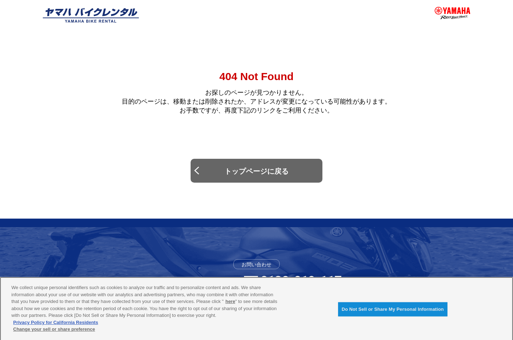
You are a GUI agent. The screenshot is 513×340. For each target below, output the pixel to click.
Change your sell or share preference (54, 332)
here (230, 304)
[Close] (501, 311)
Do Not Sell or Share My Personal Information (393, 312)
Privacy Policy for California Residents (55, 325)
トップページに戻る (256, 171)
